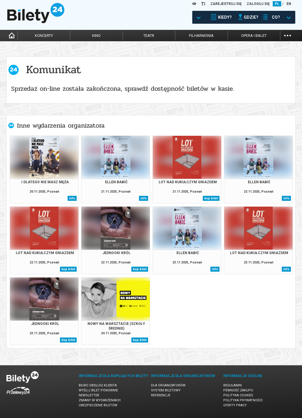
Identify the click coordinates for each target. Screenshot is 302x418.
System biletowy (166, 390)
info (72, 198)
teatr (148, 35)
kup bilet (211, 198)
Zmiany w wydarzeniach (100, 400)
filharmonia (201, 35)
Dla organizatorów (168, 385)
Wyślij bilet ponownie (98, 390)
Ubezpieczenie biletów (98, 405)
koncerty (44, 35)
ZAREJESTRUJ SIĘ (226, 4)
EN (288, 4)
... (287, 35)
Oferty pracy (235, 405)
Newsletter (89, 395)
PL (277, 4)
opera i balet (254, 35)
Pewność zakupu (238, 390)
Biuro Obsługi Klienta (98, 385)
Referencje (160, 395)
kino (96, 35)
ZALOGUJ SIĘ (258, 4)
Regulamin (232, 385)
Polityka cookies (238, 395)
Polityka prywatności (242, 400)
